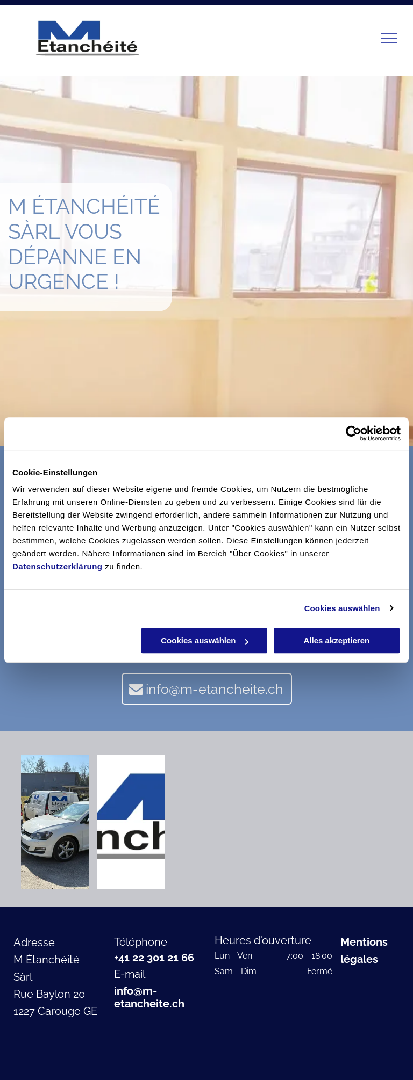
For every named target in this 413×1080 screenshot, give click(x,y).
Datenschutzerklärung (57, 566)
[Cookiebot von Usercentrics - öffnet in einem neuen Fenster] (354, 433)
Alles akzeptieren (337, 640)
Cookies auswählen (342, 608)
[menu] (389, 38)
